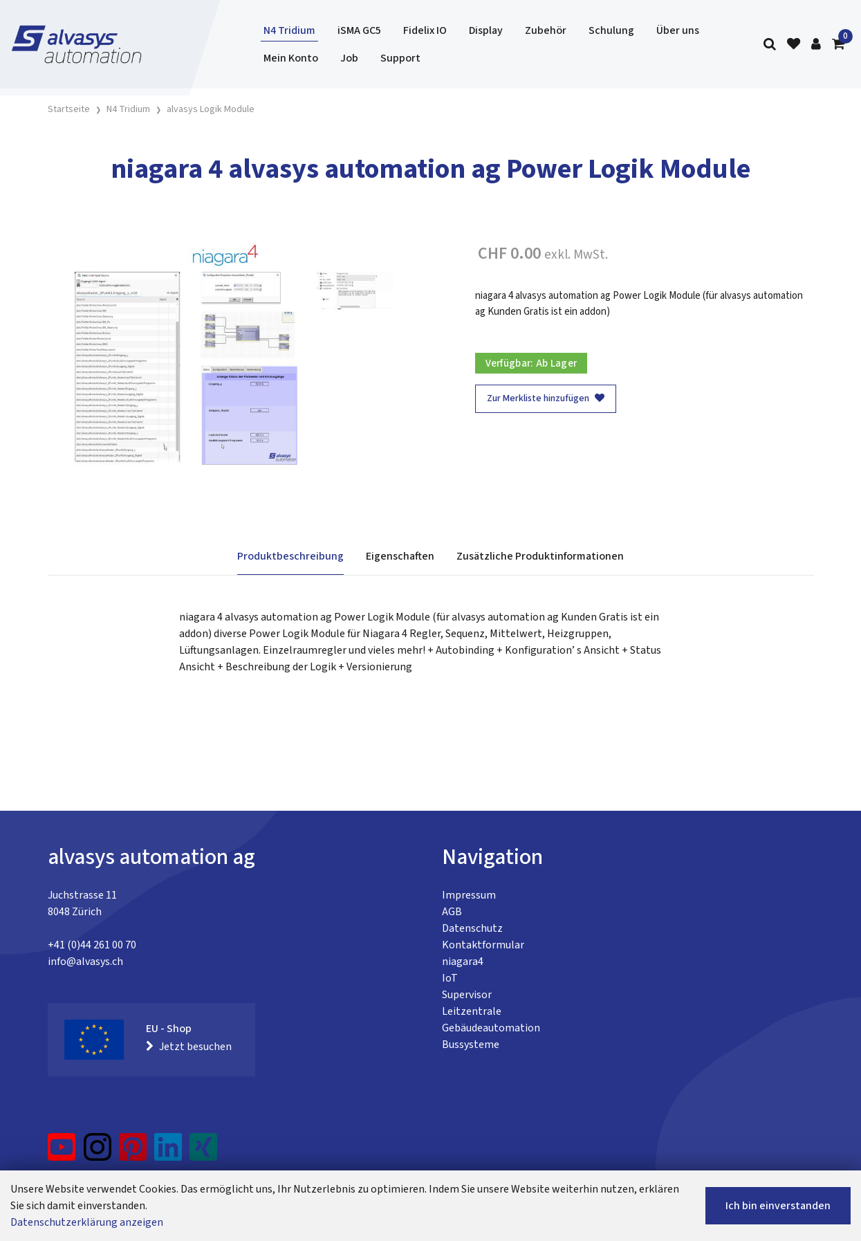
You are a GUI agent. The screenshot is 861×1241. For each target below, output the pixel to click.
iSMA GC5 (359, 30)
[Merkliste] (793, 44)
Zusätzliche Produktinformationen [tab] (540, 556)
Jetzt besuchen (189, 1046)
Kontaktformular (483, 945)
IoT (450, 978)
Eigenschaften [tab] (400, 556)
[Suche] (769, 44)
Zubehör (545, 30)
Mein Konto (290, 58)
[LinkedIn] (168, 1152)
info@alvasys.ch (85, 961)
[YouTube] (62, 1152)
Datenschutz (472, 928)
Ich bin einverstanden (778, 1205)
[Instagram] (97, 1152)
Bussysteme (470, 1044)
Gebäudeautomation (491, 1028)
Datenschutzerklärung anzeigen (86, 1222)
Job (349, 58)
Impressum (469, 895)
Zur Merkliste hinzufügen (545, 398)
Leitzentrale (471, 1011)
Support (400, 58)
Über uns (677, 30)
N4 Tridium (289, 30)
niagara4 (462, 961)
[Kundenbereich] (816, 44)
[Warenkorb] (838, 44)
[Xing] (203, 1152)
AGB (452, 911)
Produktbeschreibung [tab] (290, 556)
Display (486, 30)
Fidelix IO (425, 30)
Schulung (611, 30)
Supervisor (467, 994)
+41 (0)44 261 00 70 (92, 945)
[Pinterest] (133, 1152)
